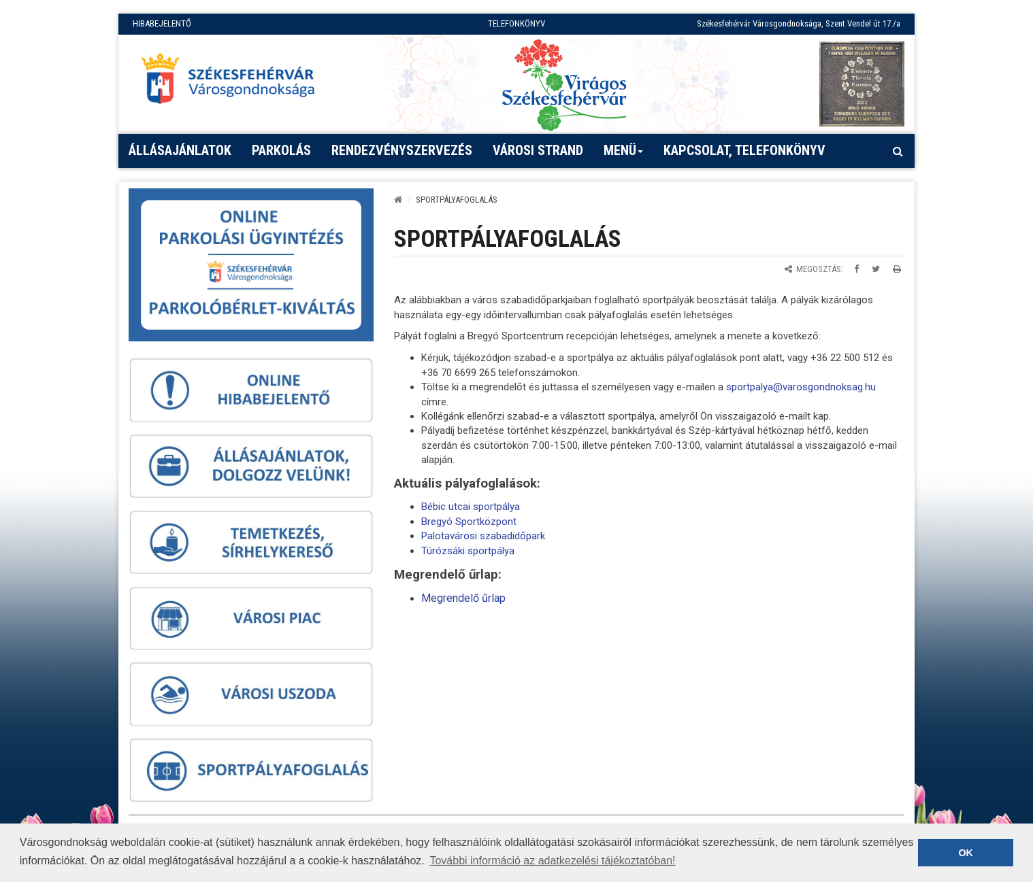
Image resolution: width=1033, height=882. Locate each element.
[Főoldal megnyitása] (234, 82)
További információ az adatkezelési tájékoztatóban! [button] (552, 860)
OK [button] (965, 852)
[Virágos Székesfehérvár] (564, 84)
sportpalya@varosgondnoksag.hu (801, 387)
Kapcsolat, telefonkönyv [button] (744, 150)
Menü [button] (624, 155)
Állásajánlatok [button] (180, 150)
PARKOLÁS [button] (281, 150)
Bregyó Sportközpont (468, 521)
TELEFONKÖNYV (516, 23)
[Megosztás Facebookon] (856, 269)
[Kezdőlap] (398, 199)
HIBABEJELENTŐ (162, 23)
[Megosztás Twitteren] (876, 269)
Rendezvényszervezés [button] (401, 150)
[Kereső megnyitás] (898, 151)
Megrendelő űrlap (463, 598)
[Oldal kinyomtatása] (897, 269)
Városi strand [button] (538, 150)
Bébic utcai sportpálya (470, 507)
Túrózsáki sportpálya (467, 551)
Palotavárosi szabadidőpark (483, 536)
